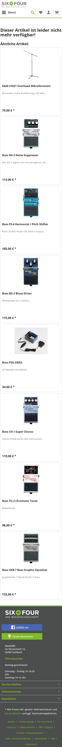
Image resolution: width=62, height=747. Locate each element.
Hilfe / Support (45, 727)
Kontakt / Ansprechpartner (30, 732)
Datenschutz (41, 738)
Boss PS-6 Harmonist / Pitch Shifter (25, 224)
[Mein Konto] (48, 12)
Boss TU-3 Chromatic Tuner (20, 501)
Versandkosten (13, 713)
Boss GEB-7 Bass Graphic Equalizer (24, 570)
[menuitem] (9, 12)
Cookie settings (26, 721)
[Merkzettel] (40, 12)
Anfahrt (11, 721)
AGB (53, 738)
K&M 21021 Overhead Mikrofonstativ (26, 86)
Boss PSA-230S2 (12, 362)
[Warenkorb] (56, 12)
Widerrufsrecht (27, 727)
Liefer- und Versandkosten (18, 738)
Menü (9, 12)
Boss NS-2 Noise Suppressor (20, 155)
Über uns (11, 727)
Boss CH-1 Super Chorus (17, 431)
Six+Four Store (45, 721)
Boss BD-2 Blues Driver (17, 293)
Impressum (31, 744)
